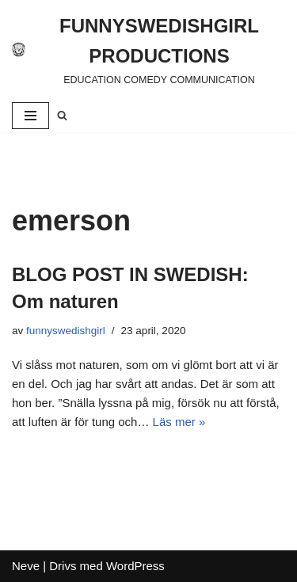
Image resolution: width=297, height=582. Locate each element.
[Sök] (62, 115)
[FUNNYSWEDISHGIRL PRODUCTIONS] (148, 49)
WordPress (135, 565)
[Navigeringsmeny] (30, 115)
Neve (26, 565)
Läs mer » (179, 421)
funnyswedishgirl (65, 331)
